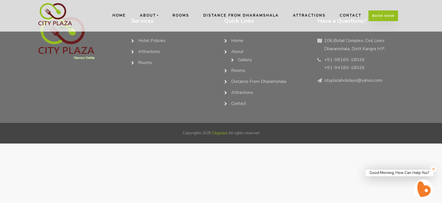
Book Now (383, 16)
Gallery (245, 60)
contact (350, 15)
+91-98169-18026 (344, 60)
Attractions (309, 15)
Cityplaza (219, 133)
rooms (181, 15)
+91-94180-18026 (344, 68)
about (148, 15)
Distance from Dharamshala (241, 15)
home (119, 15)
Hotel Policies (152, 40)
